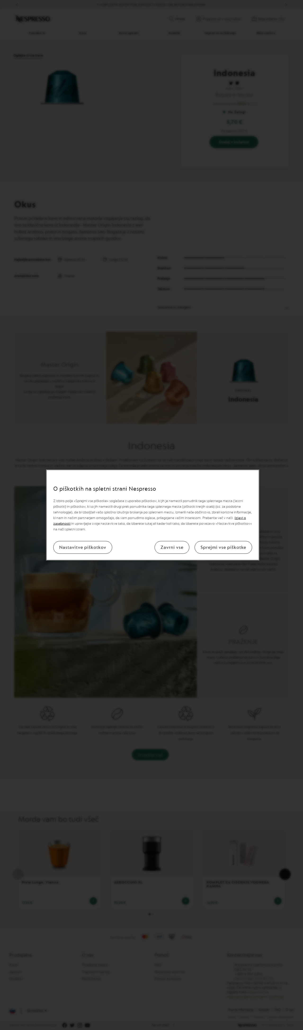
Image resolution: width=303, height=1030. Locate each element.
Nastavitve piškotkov (82, 547)
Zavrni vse (171, 547)
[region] (152, 515)
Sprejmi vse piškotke (223, 547)
